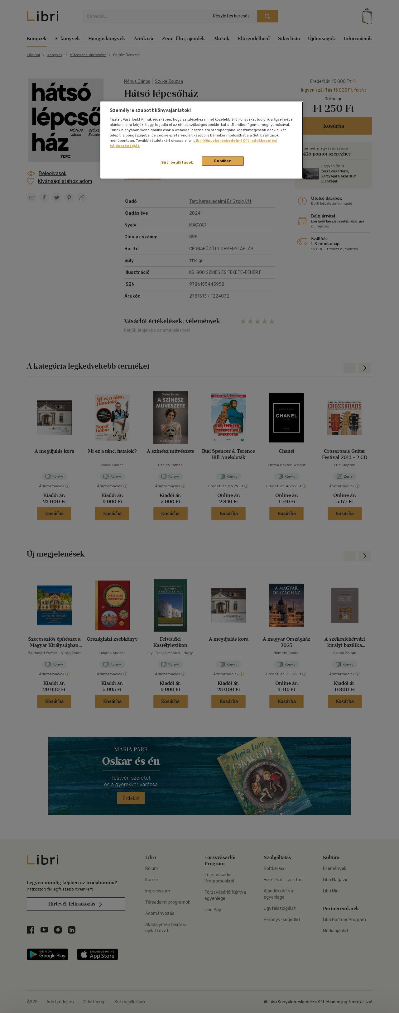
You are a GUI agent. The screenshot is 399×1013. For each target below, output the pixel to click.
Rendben (223, 161)
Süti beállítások (177, 162)
